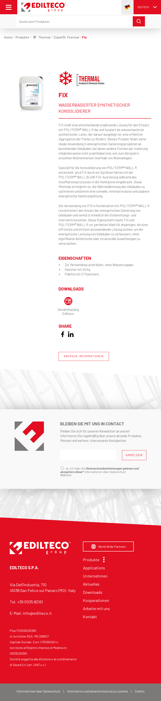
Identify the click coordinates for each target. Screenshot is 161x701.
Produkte (92, 560)
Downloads (92, 592)
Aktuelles (91, 584)
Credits (140, 691)
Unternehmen (95, 576)
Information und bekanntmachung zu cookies (97, 691)
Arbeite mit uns (96, 608)
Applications (94, 568)
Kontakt (90, 617)
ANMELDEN (134, 455)
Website (65, 475)
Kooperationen (96, 600)
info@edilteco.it (37, 613)
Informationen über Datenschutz (38, 691)
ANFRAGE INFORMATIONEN (84, 356)
